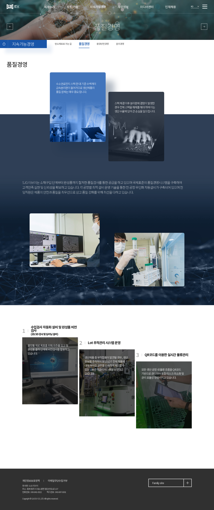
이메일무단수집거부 (57, 480)
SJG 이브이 (18, 6)
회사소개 (49, 7)
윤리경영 (120, 43)
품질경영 (84, 43)
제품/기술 (72, 7)
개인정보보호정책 (31, 480)
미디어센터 (146, 7)
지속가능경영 (98, 7)
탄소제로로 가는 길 (63, 43)
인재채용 (170, 7)
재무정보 (123, 7)
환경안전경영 (103, 43)
